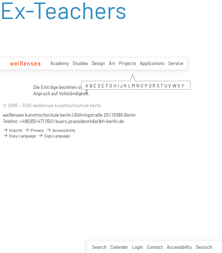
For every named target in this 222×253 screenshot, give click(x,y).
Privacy (34, 130)
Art (112, 63)
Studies (80, 63)
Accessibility (179, 247)
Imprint (12, 130)
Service (175, 63)
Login (137, 247)
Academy (59, 63)
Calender (119, 247)
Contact (155, 247)
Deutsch (204, 247)
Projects (127, 63)
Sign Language (54, 135)
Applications (152, 63)
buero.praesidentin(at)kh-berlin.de (90, 121)
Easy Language (19, 135)
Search (99, 247)
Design (98, 63)
